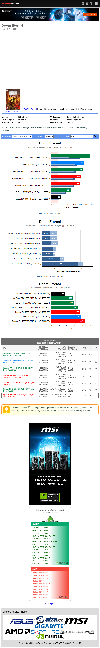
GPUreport (50, 604)
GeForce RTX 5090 (40, 528)
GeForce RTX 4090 (40, 530)
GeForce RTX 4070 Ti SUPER (44, 542)
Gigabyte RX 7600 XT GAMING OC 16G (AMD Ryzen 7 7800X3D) (18, 376)
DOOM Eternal (30, 109)
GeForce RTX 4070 (40, 550)
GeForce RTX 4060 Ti (41, 558)
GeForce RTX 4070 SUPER (43, 547)
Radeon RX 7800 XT (40, 586)
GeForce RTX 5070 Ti (41, 539)
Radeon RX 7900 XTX (41, 573)
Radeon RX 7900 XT (40, 578)
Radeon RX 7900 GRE (41, 584)
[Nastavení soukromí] (80, 643)
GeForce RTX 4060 (40, 561)
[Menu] (96, 3)
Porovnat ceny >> (10, 111)
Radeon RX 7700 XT (40, 589)
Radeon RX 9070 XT (40, 575)
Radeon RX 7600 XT (40, 595)
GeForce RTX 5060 (40, 555)
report (10, 3)
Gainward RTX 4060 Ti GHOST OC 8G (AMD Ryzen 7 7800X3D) (17, 354)
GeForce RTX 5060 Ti (41, 553)
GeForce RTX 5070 (40, 544)
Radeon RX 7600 (39, 597)
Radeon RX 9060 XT (40, 592)
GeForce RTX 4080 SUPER (43, 536)
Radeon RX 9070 (39, 581)
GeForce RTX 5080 (40, 533)
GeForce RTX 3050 (40, 564)
